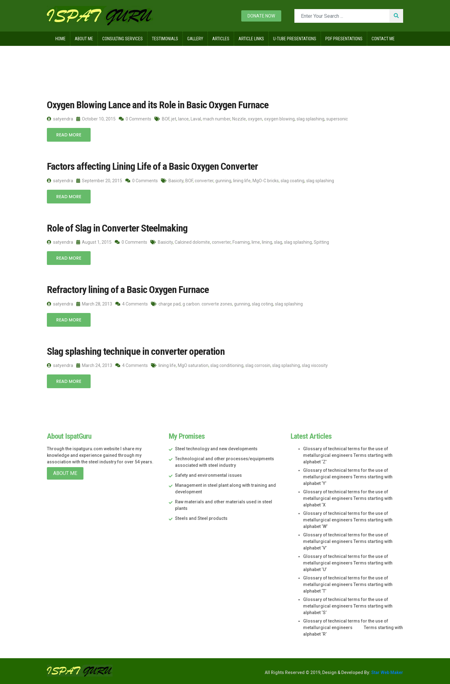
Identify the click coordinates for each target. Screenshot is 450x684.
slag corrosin (257, 365)
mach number (216, 118)
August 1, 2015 (94, 242)
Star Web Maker (386, 672)
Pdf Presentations (343, 38)
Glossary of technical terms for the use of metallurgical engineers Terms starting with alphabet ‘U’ (347, 563)
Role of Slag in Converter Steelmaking (117, 228)
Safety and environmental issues (208, 475)
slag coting (262, 303)
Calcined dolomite (192, 242)
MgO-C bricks (265, 180)
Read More (68, 135)
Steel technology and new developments (216, 448)
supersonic (337, 118)
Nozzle (239, 118)
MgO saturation (193, 365)
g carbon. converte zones (207, 303)
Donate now (261, 15)
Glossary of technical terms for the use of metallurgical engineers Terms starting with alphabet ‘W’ (347, 520)
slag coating (292, 180)
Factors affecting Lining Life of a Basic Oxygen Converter (152, 166)
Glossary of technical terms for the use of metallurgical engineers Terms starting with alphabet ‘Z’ (347, 455)
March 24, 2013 (94, 365)
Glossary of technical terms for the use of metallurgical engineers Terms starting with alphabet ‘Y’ (347, 477)
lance (183, 118)
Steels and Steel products (201, 518)
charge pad (169, 303)
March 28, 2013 (94, 303)
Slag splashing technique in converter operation (136, 351)
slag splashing (310, 118)
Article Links (251, 38)
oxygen (255, 118)
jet (173, 118)
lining (267, 242)
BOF (165, 118)
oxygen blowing (279, 118)
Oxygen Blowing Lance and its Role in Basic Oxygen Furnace (157, 105)
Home (60, 38)
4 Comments (131, 303)
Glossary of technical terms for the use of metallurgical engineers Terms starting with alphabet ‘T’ (347, 584)
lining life (242, 180)
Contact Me (383, 38)
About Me (84, 38)
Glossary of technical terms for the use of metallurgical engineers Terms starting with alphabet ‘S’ (347, 606)
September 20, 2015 (99, 180)
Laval (196, 118)
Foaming (241, 242)
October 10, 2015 (96, 118)
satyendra (60, 118)
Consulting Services (122, 38)
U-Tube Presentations (294, 38)
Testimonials (165, 38)
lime (256, 242)
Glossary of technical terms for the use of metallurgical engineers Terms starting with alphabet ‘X (347, 498)
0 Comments (135, 118)
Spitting (321, 242)
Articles (220, 38)
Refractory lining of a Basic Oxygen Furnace (128, 290)
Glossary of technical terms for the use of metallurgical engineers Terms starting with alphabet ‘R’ (353, 627)
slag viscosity (315, 365)
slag (278, 242)
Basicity (175, 180)
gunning (223, 180)
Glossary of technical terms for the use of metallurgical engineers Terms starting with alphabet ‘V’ (347, 541)
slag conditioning (226, 365)
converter (204, 180)
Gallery (195, 38)
